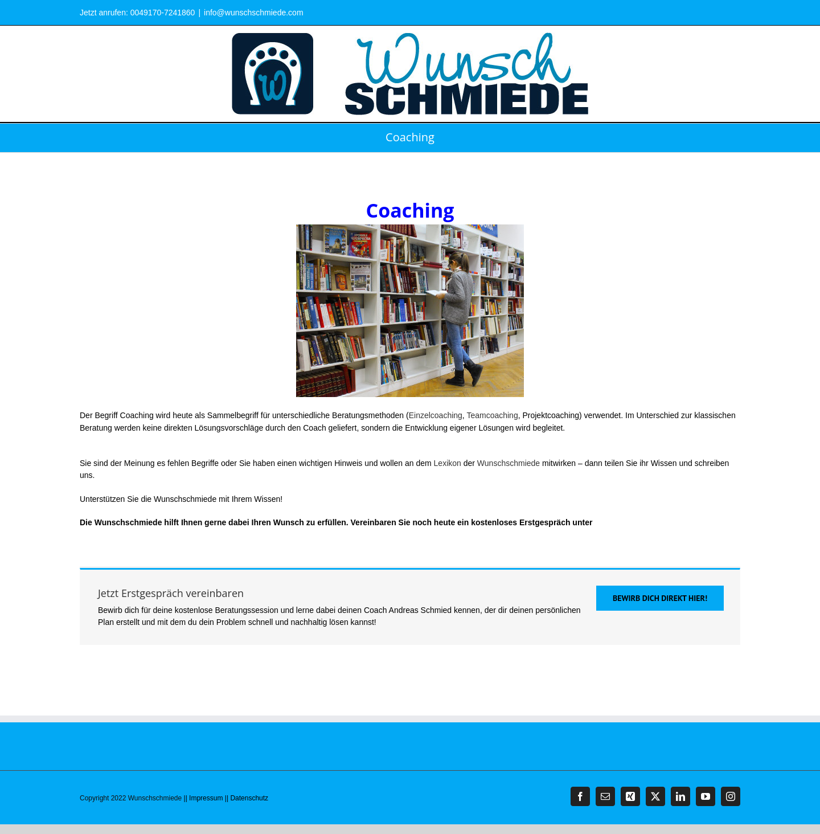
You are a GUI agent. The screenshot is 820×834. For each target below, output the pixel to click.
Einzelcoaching (435, 415)
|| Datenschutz (246, 798)
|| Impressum (203, 798)
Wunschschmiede (508, 463)
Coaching (410, 297)
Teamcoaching (492, 415)
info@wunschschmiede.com (254, 12)
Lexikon (447, 463)
